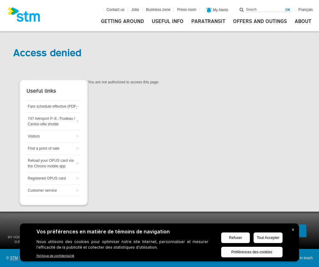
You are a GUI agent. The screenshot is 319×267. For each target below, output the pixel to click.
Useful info (167, 21)
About (303, 21)
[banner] (27, 16)
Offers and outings (260, 21)
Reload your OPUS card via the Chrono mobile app (51, 163)
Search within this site (242, 10)
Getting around (122, 21)
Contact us (115, 9)
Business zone (158, 9)
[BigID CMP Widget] (159, 244)
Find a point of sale (43, 148)
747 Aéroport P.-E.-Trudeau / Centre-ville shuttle (51, 121)
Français (305, 9)
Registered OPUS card (47, 178)
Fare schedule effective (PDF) (52, 106)
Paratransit (208, 21)
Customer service (42, 190)
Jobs (135, 9)
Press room (186, 9)
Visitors (34, 136)
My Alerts (217, 10)
